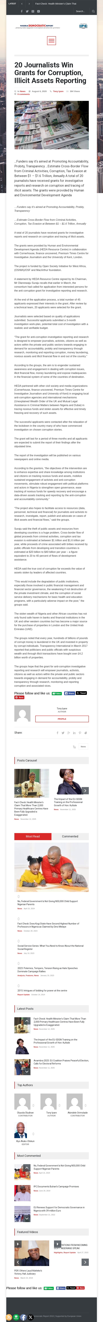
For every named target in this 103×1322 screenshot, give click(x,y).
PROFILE (62, 719)
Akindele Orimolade (78, 1112)
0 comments (24, 94)
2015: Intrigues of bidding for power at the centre (42, 990)
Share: (18, 732)
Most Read (33, 836)
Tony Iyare (58, 91)
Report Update (24, 995)
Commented (70, 836)
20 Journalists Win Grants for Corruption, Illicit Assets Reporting (50, 73)
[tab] (33, 836)
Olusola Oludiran (25, 1112)
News (22, 91)
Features (29, 975)
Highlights (58, 1252)
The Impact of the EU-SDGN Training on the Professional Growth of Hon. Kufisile (68, 802)
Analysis (21, 975)
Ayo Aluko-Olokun (25, 1141)
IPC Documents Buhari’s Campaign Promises (56, 1186)
